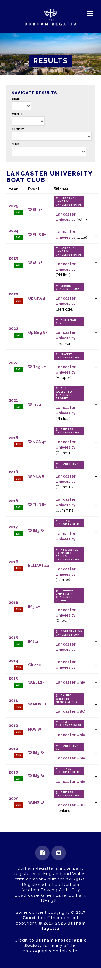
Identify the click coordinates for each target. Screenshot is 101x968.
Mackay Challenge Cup (67, 356)
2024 (13, 230)
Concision (34, 917)
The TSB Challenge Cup (67, 431)
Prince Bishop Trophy (67, 523)
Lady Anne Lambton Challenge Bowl (69, 201)
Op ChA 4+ (37, 298)
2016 (13, 561)
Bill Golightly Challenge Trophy (64, 393)
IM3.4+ (34, 606)
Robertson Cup (67, 465)
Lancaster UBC (70, 711)
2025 (13, 205)
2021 (13, 400)
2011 (13, 700)
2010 (13, 725)
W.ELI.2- (36, 682)
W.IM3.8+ (36, 530)
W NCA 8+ (37, 476)
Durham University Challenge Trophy (64, 595)
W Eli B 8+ (37, 234)
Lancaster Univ (70, 682)
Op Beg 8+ (37, 332)
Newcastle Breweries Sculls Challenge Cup (67, 555)
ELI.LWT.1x (38, 565)
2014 (13, 660)
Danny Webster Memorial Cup (66, 698)
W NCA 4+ (37, 441)
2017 (13, 527)
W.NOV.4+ (37, 704)
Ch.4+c (34, 664)
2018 (13, 437)
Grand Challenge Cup (67, 287)
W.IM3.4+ (36, 802)
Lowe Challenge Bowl (69, 724)
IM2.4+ (34, 641)
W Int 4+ (35, 404)
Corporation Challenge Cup (69, 633)
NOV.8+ (35, 729)
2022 (13, 294)
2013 (13, 678)
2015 (13, 637)
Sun (19, 301)
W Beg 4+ (37, 366)
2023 (13, 258)
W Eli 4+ (35, 209)
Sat (18, 212)
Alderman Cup (66, 322)
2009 (13, 798)
